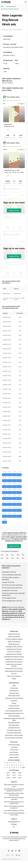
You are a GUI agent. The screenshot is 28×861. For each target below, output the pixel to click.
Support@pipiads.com (14, 821)
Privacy (7, 855)
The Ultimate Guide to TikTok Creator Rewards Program (14, 794)
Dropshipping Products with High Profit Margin (14, 719)
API (14, 826)
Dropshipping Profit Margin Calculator (14, 656)
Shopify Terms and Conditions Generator (14, 665)
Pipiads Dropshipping (14, 716)
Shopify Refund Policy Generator (14, 662)
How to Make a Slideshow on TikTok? (14, 810)
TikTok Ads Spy (14, 688)
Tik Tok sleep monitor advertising (12, 588)
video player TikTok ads (9, 572)
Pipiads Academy (14, 757)
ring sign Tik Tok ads (8, 582)
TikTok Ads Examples (14, 744)
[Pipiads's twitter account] (12, 851)
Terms (12, 855)
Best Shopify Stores (14, 725)
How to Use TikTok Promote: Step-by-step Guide (14, 798)
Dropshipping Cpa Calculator (14, 649)
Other (23, 767)
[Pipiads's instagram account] (19, 851)
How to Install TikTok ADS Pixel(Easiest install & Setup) (14, 814)
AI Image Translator (14, 706)
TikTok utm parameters (14, 636)
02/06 (14, 773)
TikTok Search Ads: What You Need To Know (14, 785)
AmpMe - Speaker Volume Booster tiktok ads (14, 558)
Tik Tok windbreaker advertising (11, 575)
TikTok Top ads (14, 750)
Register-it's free (14, 210)
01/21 (8, 775)
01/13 (14, 775)
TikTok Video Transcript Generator (14, 698)
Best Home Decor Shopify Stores (14, 738)
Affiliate (14, 678)
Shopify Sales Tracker (14, 634)
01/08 (14, 777)
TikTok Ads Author (14, 755)
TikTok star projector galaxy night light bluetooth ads (13, 594)
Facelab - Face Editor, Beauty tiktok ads (3, 555)
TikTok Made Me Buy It (14, 722)
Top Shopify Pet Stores (14, 727)
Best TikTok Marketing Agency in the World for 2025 (14, 802)
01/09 (8, 777)
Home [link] (2, 6)
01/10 (19, 775)
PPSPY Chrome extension (14, 676)
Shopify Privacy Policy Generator (14, 659)
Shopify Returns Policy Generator (14, 668)
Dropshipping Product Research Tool (14, 713)
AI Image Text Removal (14, 708)
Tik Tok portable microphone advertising (10, 578)
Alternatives (14, 700)
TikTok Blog (14, 747)
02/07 (8, 773)
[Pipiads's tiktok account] (16, 851)
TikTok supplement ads (9, 598)
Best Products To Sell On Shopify (14, 735)
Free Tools (14, 673)
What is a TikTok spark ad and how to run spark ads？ (14, 807)
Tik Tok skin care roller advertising (12, 585)
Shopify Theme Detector (14, 641)
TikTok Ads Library (14, 693)
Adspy (14, 685)
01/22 (19, 773)
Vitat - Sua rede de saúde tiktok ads (19, 555)
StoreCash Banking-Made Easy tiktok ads (14, 555)
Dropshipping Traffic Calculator (14, 646)
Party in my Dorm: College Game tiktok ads (8, 558)
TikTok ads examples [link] (11, 6)
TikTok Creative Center (14, 695)
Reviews (14, 703)
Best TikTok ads (14, 752)
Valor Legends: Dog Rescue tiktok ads (8, 555)
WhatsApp (14, 824)
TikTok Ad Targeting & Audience (14, 639)
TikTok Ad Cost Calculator (14, 651)
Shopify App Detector (14, 644)
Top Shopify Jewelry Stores (14, 730)
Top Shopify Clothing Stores (14, 733)
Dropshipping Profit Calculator (14, 654)
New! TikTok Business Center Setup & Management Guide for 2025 (14, 789)
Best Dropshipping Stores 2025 (14, 711)
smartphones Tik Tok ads (9, 590)
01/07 (19, 777)
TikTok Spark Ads (14, 690)
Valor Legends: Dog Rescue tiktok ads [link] (10, 9)
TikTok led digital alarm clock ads (12, 601)
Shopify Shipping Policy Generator (14, 671)
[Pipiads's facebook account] (9, 851)
